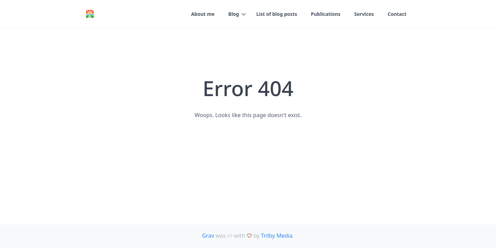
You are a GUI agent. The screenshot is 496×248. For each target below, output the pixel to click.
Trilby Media (276, 235)
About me (203, 14)
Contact (397, 14)
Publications (326, 14)
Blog (233, 14)
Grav (208, 235)
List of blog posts (276, 14)
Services (364, 14)
